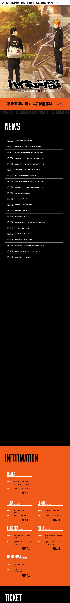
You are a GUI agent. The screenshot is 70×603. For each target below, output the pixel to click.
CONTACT (50, 2)
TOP (2, 2)
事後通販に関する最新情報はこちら (35, 104)
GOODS (37, 2)
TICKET (23, 2)
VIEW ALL (27, 492)
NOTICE (43, 2)
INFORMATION (15, 2)
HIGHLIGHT (30, 2)
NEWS (7, 2)
